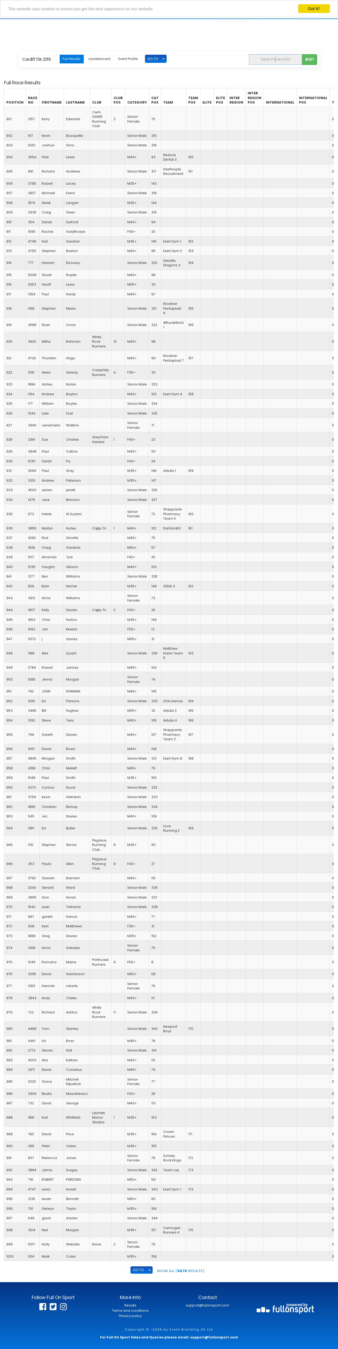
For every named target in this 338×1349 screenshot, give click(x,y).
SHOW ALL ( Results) (181, 1270)
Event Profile (128, 59)
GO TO (152, 59)
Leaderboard (99, 59)
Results (130, 1305)
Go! (309, 59)
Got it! (314, 8)
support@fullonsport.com (207, 1305)
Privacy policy (130, 1316)
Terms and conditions (130, 1310)
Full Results (72, 59)
